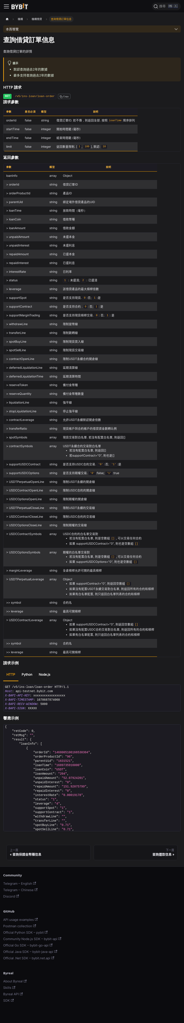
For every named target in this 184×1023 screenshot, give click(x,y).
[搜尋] (166, 6)
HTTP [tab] (10, 674)
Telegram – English (19, 883)
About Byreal (15, 981)
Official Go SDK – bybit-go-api (27, 945)
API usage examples (20, 920)
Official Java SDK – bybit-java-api (30, 952)
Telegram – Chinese (20, 890)
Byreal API (13, 994)
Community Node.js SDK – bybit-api (32, 939)
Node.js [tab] (44, 674)
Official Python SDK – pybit (25, 932)
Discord (11, 896)
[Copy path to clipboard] (64, 96)
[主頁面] (7, 19)
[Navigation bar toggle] (6, 6)
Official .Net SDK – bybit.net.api (28, 958)
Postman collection (19, 926)
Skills (9, 988)
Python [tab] (27, 674)
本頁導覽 (12, 29)
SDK (8, 1000)
